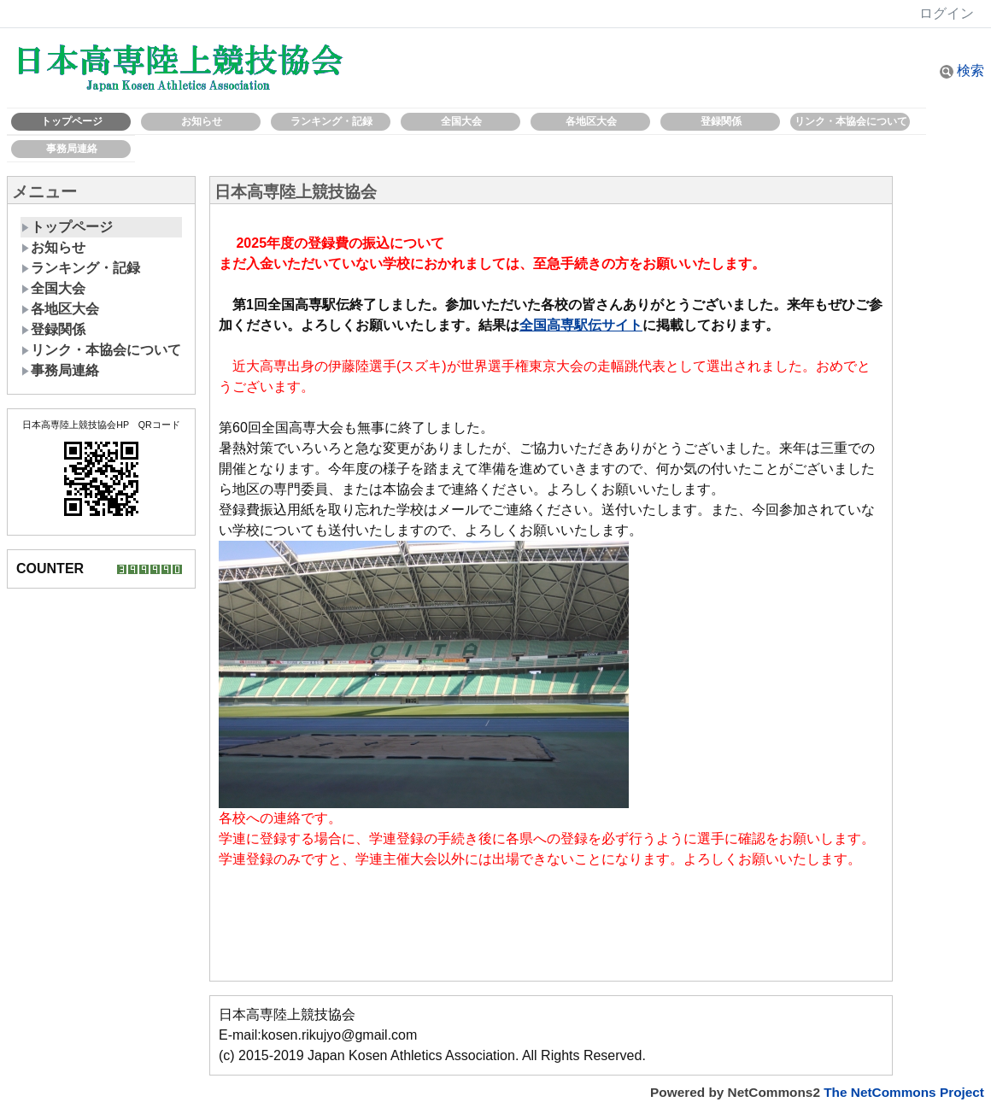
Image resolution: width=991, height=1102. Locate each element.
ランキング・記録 (331, 121)
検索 (962, 70)
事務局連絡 (71, 149)
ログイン (946, 13)
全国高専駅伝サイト (580, 325)
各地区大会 (591, 121)
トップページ (72, 121)
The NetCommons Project (904, 1092)
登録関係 (721, 121)
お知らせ (201, 121)
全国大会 (461, 121)
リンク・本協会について (851, 121)
